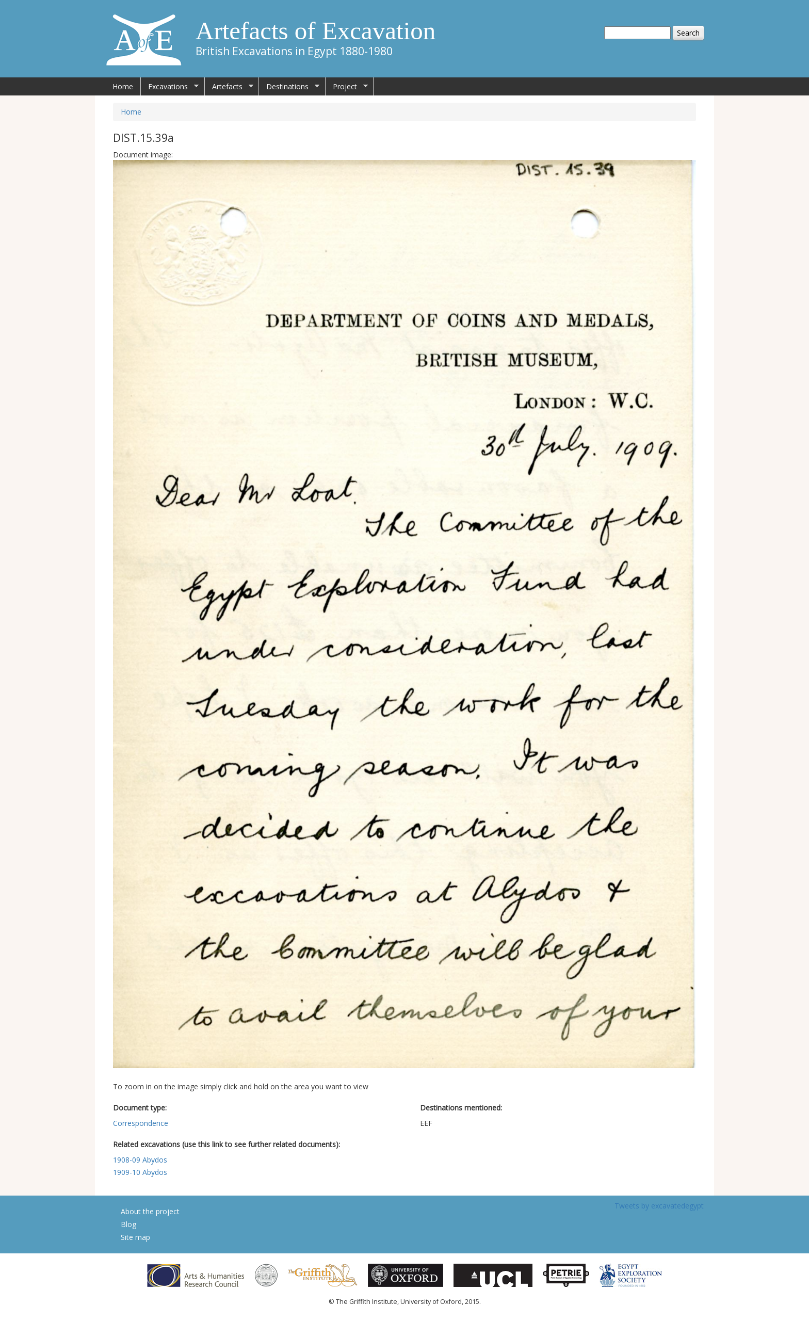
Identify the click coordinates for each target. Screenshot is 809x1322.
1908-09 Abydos (140, 1160)
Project (347, 87)
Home (122, 86)
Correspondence (140, 1123)
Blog (128, 1224)
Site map (135, 1237)
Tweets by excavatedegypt (659, 1206)
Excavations (170, 87)
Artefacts (229, 87)
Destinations (289, 87)
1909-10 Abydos (140, 1172)
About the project (150, 1211)
